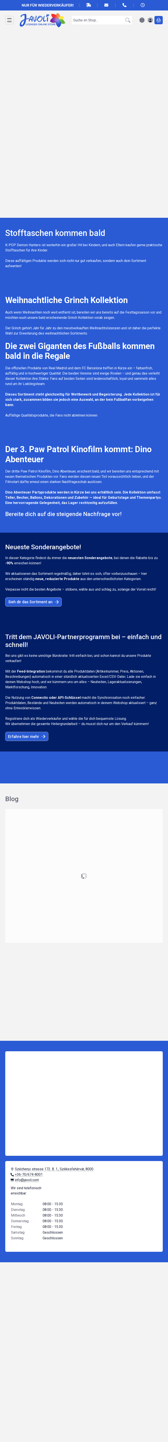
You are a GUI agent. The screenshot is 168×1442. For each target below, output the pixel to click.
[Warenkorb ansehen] (158, 20)
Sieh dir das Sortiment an (33, 602)
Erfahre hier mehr (27, 736)
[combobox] (102, 20)
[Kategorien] (9, 20)
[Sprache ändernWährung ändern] (142, 20)
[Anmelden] (150, 20)
